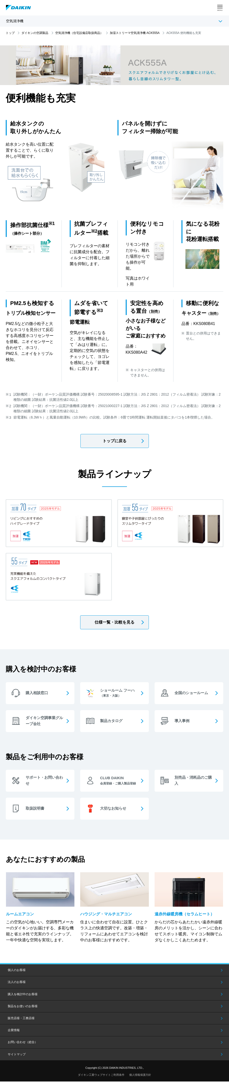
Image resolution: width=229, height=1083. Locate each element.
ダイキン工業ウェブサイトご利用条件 (101, 1076)
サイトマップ (17, 1056)
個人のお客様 (17, 971)
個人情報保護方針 (140, 1076)
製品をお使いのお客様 (23, 1007)
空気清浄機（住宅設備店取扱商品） (79, 33)
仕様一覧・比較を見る (114, 622)
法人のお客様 (17, 983)
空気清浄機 (14, 21)
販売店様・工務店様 (21, 1019)
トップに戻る (114, 441)
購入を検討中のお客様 (23, 995)
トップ (10, 33)
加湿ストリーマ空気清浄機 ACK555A (135, 33)
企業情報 (14, 1031)
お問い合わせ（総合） (23, 1043)
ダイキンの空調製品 (34, 33)
